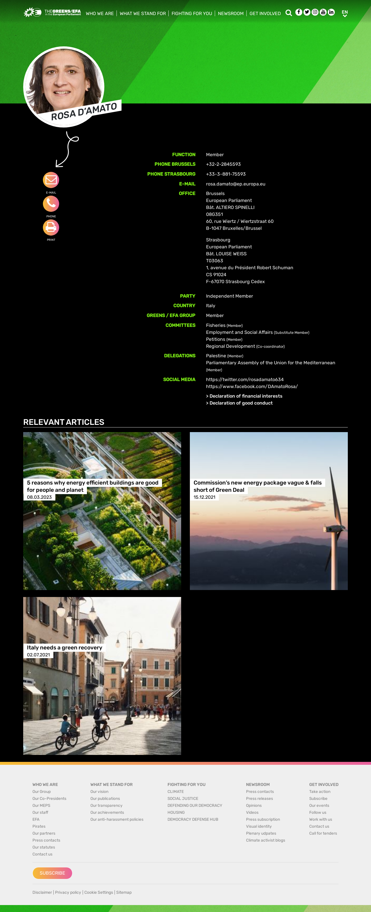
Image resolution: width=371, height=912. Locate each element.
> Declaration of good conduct (239, 403)
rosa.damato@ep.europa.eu (235, 184)
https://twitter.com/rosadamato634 (245, 379)
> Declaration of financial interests (244, 396)
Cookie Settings (98, 892)
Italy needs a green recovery (64, 647)
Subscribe (52, 873)
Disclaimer (42, 892)
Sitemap (124, 892)
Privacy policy (68, 892)
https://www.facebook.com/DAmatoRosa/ (252, 386)
